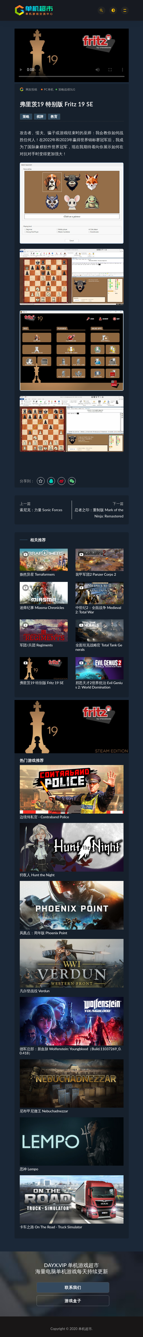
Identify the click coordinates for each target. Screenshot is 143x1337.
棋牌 (40, 116)
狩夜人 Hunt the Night (37, 875)
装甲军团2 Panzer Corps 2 (96, 574)
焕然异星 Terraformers (37, 574)
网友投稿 (28, 89)
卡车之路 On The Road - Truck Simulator (51, 1227)
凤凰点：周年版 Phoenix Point (43, 933)
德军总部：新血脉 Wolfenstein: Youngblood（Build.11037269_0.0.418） (70, 1051)
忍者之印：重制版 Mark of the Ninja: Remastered (99, 513)
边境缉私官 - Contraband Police (44, 817)
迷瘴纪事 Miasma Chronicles (42, 607)
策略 (26, 116)
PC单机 (47, 89)
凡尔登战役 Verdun (35, 991)
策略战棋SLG (65, 89)
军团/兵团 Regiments (36, 645)
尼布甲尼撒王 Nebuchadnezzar (44, 1111)
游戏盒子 (73, 1300)
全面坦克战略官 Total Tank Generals (99, 647)
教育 (54, 116)
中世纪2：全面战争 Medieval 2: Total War (98, 609)
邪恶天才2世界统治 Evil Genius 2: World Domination (99, 684)
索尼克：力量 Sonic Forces (41, 510)
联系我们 (73, 1287)
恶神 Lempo (29, 1169)
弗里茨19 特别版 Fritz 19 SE (42, 682)
